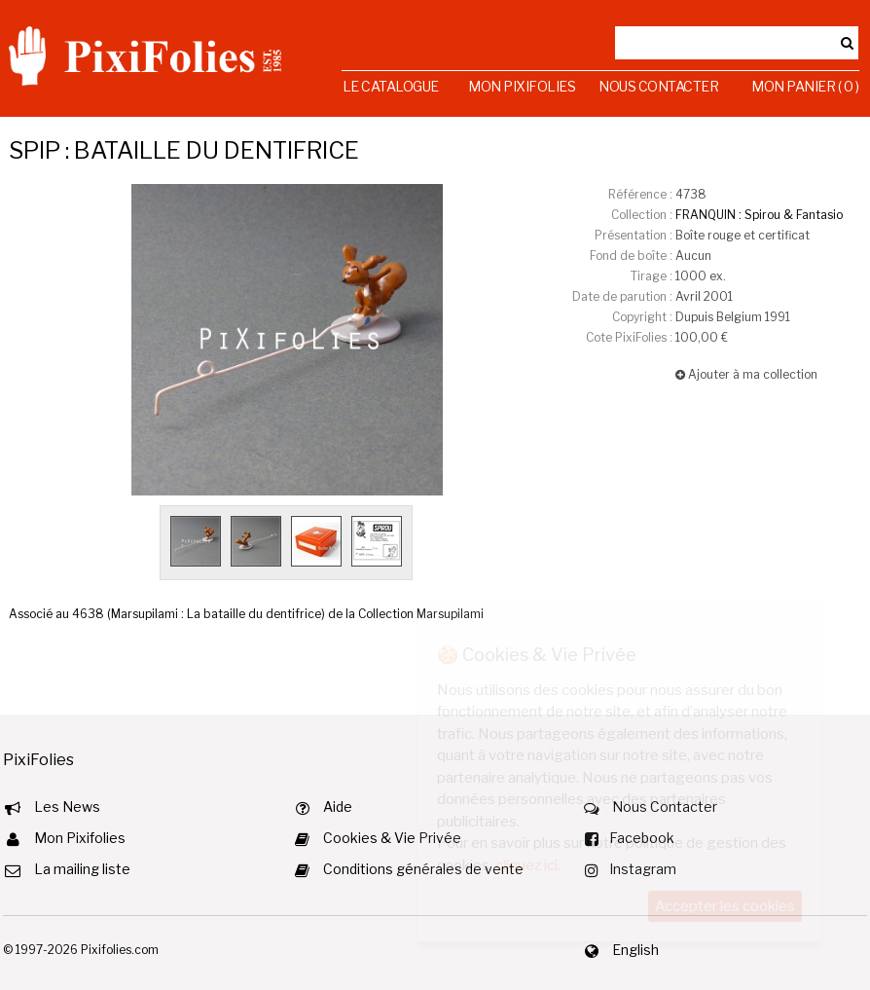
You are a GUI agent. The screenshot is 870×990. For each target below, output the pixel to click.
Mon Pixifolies (521, 86)
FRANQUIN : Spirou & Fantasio (759, 214)
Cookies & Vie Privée (392, 837)
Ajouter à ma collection (746, 374)
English (635, 949)
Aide (337, 806)
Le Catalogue (391, 86)
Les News (67, 806)
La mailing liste (82, 869)
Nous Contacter (658, 86)
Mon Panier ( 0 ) (804, 86)
